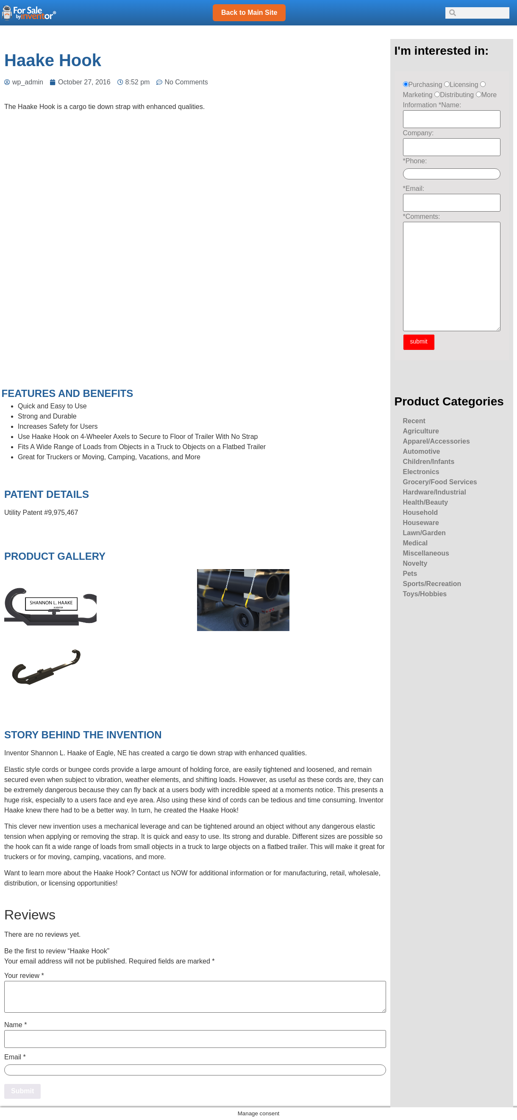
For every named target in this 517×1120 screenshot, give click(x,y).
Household (420, 512)
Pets (410, 573)
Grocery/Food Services (440, 482)
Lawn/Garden (424, 532)
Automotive (421, 451)
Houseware (421, 522)
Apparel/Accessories (436, 441)
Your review (24, 975)
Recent (414, 421)
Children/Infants (429, 461)
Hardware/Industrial (434, 492)
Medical (415, 543)
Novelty (415, 563)
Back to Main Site (249, 12)
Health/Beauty (425, 502)
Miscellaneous (426, 553)
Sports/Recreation (432, 583)
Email (15, 1057)
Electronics (421, 471)
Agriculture (421, 431)
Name (15, 1025)
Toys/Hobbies (425, 594)
